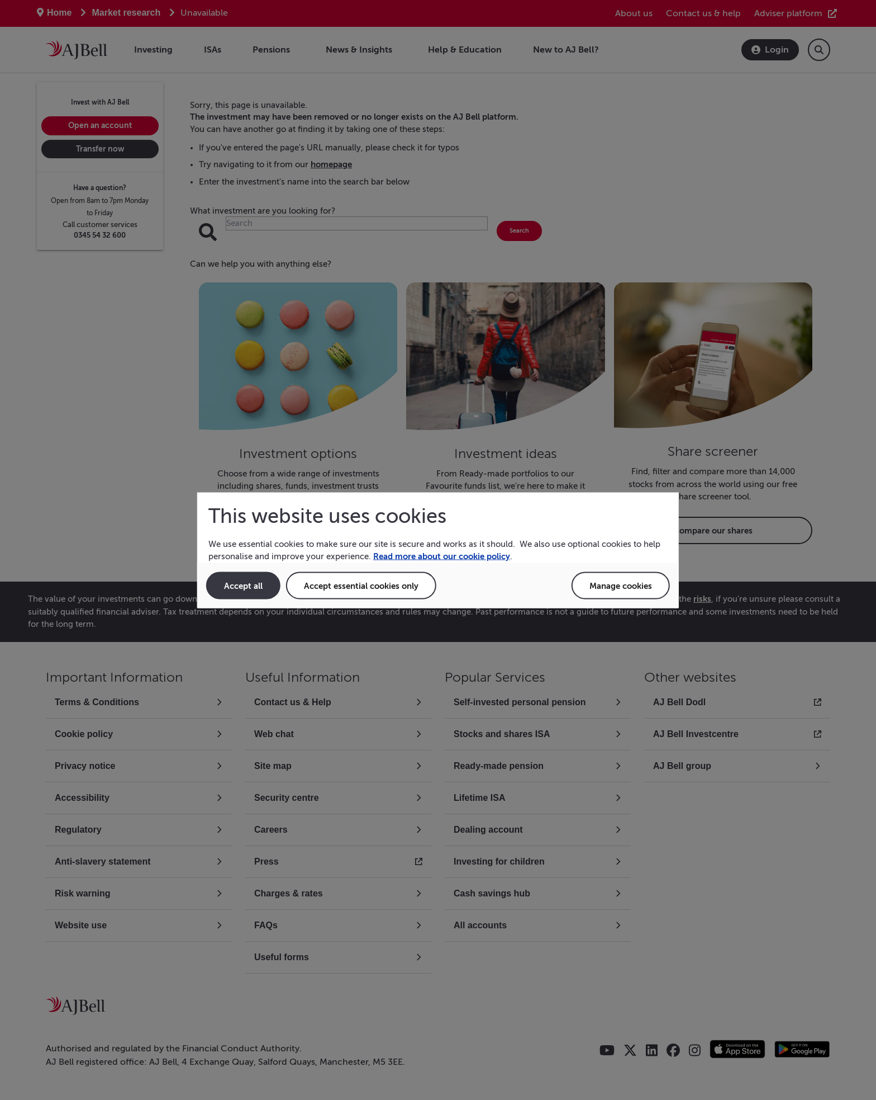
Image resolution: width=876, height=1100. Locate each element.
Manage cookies (620, 585)
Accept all (243, 585)
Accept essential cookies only (361, 585)
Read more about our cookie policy (441, 556)
